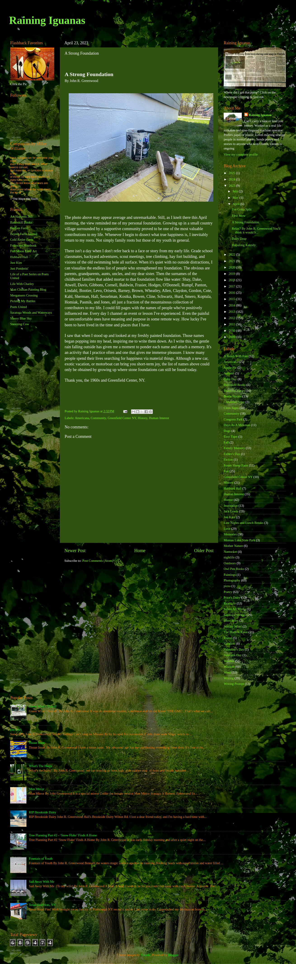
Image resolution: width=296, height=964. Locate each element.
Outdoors (230, 563)
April (236, 204)
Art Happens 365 (21, 216)
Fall (226, 442)
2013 (232, 311)
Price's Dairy (232, 597)
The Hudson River (236, 632)
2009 (232, 337)
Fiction (228, 459)
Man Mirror (36, 789)
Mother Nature (233, 546)
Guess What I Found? (43, 706)
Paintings (230, 575)
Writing (229, 678)
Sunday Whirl (233, 626)
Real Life (230, 603)
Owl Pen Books (234, 569)
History (142, 418)
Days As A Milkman (237, 425)
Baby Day (230, 379)
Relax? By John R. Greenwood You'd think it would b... (256, 230)
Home (139, 550)
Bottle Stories (233, 396)
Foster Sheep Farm (236, 465)
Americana (82, 418)
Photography (232, 580)
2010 (232, 330)
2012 (232, 318)
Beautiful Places (234, 390)
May (236, 197)
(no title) (15, 729)
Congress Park (233, 419)
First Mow (238, 215)
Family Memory (234, 448)
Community (98, 418)
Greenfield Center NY (122, 418)
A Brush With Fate (236, 356)
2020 (232, 267)
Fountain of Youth (40, 858)
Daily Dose (239, 238)
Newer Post (75, 550)
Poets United (18, 307)
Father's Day (232, 454)
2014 (232, 305)
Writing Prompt (234, 684)
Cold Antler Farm (21, 239)
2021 (232, 261)
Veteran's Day (233, 655)
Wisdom (229, 666)
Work (227, 672)
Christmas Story (234, 402)
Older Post (204, 550)
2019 (232, 273)
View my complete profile (241, 154)
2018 (232, 280)
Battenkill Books (21, 222)
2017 (232, 286)
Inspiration (231, 505)
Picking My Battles (22, 301)
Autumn (229, 373)
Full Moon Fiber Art (23, 251)
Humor (228, 500)
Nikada (145, 955)
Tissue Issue (37, 743)
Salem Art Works (235, 609)
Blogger (173, 955)
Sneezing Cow (19, 324)
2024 (232, 179)
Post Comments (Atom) (97, 561)
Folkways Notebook (23, 245)
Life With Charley (22, 284)
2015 (232, 299)
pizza (227, 586)
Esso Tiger (230, 436)
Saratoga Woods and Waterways (31, 312)
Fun (226, 471)
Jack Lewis (231, 511)
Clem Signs (231, 408)
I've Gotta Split (241, 209)
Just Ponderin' (19, 268)
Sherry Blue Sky (21, 318)
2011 (232, 324)
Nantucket (230, 551)
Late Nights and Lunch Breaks (243, 523)
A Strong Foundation (245, 222)
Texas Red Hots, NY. (42, 905)
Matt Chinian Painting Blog (28, 289)
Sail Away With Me (41, 881)
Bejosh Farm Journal (23, 234)
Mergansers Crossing (24, 295)
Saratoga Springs (235, 615)
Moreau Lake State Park (239, 540)
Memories (230, 534)
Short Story (231, 620)
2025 (232, 173)
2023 (232, 185)
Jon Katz (229, 517)
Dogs (227, 431)
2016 (232, 292)
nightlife (229, 557)
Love (227, 528)
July (236, 191)
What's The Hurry (40, 766)
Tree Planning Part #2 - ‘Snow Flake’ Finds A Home (63, 835)
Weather (229, 661)
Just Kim (16, 262)
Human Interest (159, 418)
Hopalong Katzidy (244, 245)
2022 (232, 254)
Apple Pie (230, 367)
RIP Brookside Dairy (42, 812)
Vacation (229, 643)
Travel (228, 638)
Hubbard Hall (19, 257)
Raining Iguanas (47, 20)
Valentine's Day (234, 649)
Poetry (228, 592)
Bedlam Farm (19, 228)
